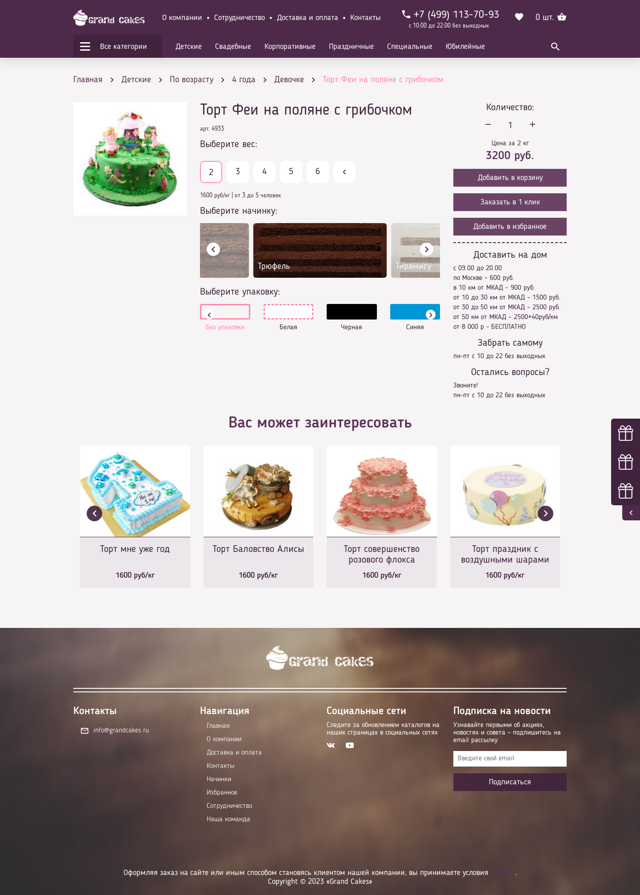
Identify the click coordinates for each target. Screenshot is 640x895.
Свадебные (233, 47)
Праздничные (351, 47)
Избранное (222, 792)
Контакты (365, 18)
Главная (218, 726)
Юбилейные (465, 47)
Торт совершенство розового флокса (382, 554)
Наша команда (228, 819)
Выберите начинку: (238, 211)
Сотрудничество (239, 18)
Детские (189, 47)
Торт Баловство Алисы (258, 549)
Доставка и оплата (307, 18)
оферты (503, 873)
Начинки (219, 779)
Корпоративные (290, 47)
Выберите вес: (228, 144)
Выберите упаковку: (240, 292)
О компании (182, 18)
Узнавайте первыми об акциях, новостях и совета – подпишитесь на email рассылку (507, 733)
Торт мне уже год (135, 549)
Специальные (409, 47)
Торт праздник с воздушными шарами (505, 554)
